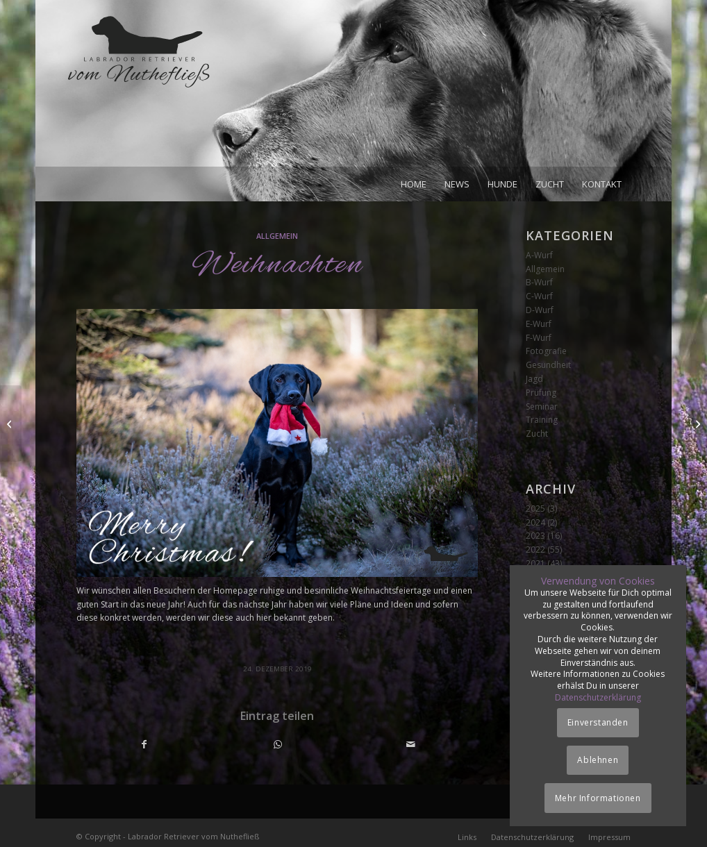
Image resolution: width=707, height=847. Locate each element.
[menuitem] (413, 184)
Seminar (542, 406)
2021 (535, 563)
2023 (535, 536)
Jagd (534, 379)
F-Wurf (538, 338)
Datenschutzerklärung (598, 697)
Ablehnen (597, 760)
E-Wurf (538, 324)
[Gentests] (696, 423)
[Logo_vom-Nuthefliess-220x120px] (139, 90)
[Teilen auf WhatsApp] (277, 744)
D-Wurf (540, 310)
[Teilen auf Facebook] (143, 744)
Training (542, 420)
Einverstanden (598, 722)
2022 (535, 549)
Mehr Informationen (598, 798)
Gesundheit (548, 365)
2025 (535, 508)
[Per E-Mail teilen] (410, 744)
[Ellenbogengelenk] (11, 423)
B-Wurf (539, 282)
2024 (535, 522)
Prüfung (541, 393)
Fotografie (546, 351)
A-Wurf (539, 255)
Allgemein (277, 235)
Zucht (537, 433)
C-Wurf (539, 296)
